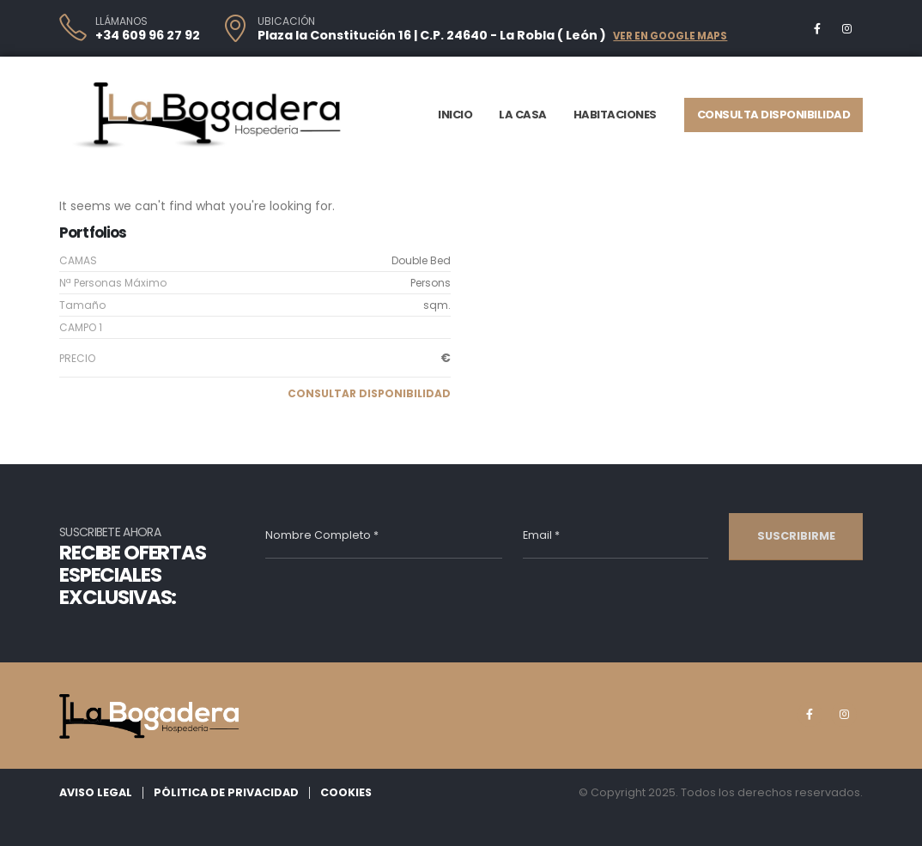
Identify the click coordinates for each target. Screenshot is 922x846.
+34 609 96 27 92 (147, 35)
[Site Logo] (209, 114)
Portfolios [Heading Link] (93, 232)
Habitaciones (615, 114)
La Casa (523, 114)
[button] (369, 394)
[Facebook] (817, 28)
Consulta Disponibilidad (774, 114)
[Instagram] (846, 28)
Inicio (455, 114)
